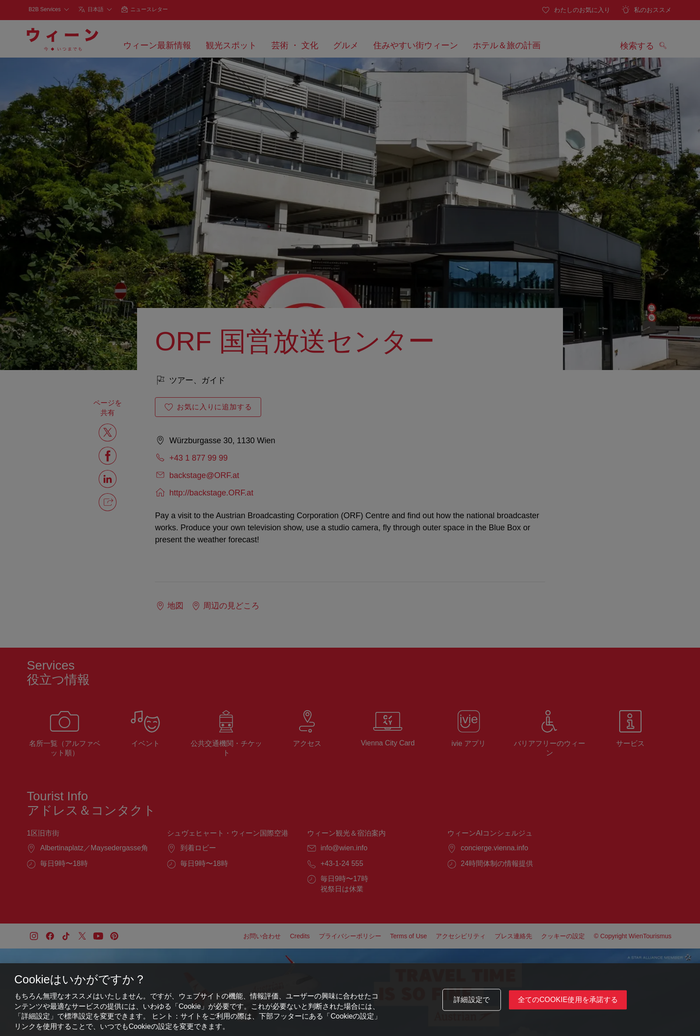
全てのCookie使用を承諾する (568, 1000)
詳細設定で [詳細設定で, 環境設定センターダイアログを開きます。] (472, 1000)
